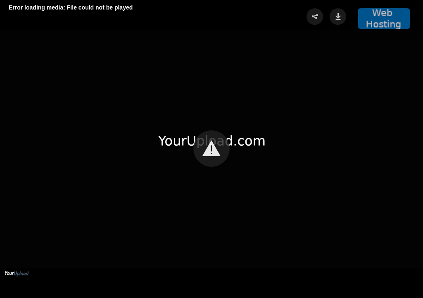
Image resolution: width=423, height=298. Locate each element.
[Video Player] (211, 149)
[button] (211, 148)
